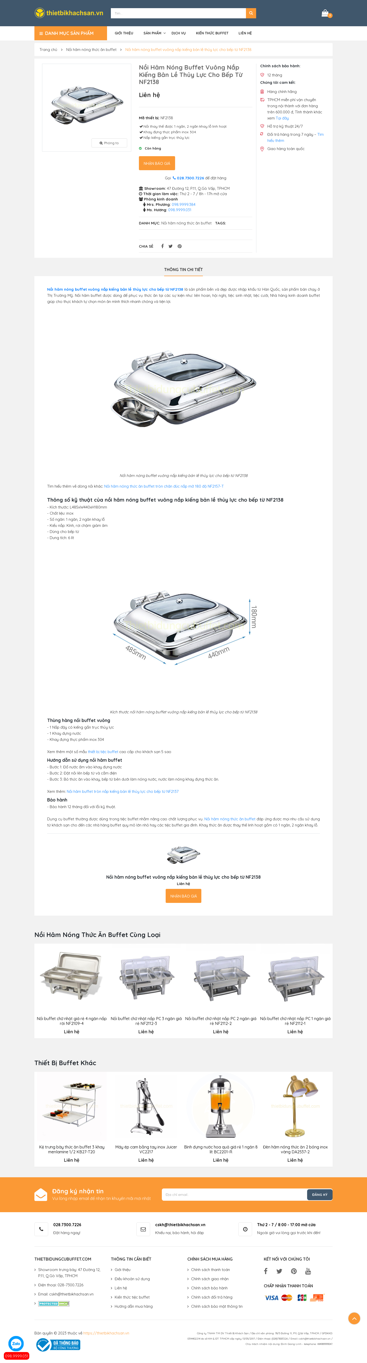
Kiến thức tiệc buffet (132, 1296)
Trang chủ (48, 48)
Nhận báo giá (157, 162)
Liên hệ (245, 32)
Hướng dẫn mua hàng (134, 1305)
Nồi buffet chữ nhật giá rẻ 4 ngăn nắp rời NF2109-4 (71, 1020)
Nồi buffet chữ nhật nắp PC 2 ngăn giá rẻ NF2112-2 (221, 1020)
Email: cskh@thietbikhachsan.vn (66, 1293)
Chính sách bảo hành (209, 1287)
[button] (251, 13)
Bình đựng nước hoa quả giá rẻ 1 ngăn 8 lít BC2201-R (221, 1148)
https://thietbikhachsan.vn (106, 1332)
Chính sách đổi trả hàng (211, 1296)
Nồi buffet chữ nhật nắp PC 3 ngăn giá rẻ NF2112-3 (146, 1020)
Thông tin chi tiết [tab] (183, 268)
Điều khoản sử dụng (132, 1277)
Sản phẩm (152, 32)
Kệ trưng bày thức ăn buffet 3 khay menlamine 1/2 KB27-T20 (71, 1148)
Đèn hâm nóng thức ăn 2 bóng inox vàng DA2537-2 (295, 1148)
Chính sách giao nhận (210, 1277)
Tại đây (282, 117)
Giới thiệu (124, 32)
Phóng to (109, 142)
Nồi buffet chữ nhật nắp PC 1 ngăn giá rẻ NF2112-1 (295, 1020)
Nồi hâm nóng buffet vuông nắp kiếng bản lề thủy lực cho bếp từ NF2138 (188, 48)
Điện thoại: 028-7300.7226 (60, 1283)
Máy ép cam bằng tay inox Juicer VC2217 (146, 1148)
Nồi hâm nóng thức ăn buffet (91, 48)
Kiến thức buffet (212, 32)
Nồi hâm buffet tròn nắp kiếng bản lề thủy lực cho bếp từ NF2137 (123, 790)
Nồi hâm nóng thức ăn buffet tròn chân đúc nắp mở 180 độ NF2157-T (164, 485)
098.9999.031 (16, 1356)
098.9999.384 (183, 203)
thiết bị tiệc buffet (103, 751)
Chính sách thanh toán (210, 1268)
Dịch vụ (179, 32)
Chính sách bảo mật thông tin (217, 1305)
